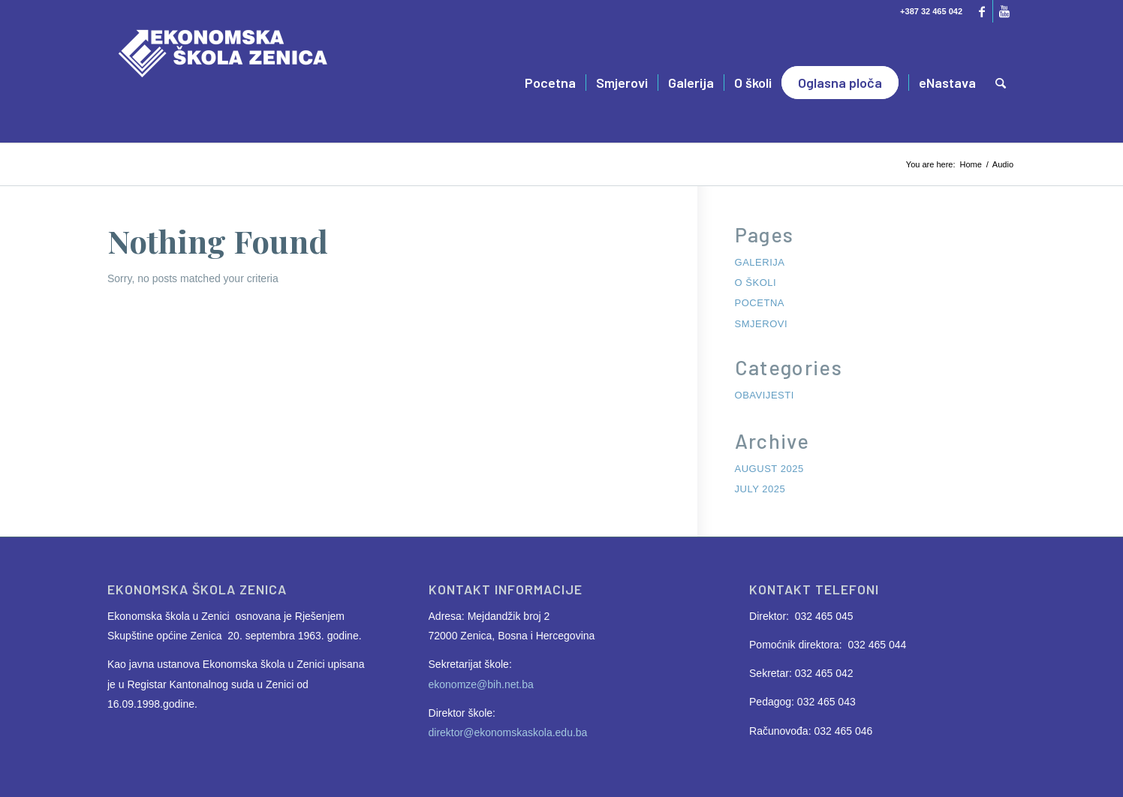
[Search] (1001, 83)
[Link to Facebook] (981, 11)
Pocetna (759, 302)
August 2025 (769, 468)
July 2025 (760, 489)
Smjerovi (761, 323)
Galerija (760, 262)
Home (971, 164)
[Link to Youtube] (1004, 11)
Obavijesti (764, 395)
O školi (756, 282)
